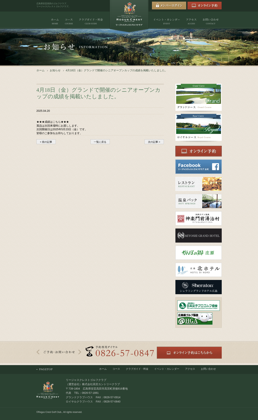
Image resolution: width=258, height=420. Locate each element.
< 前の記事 (46, 141)
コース (69, 21)
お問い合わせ (210, 21)
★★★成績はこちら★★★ (52, 121)
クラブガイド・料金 (91, 21)
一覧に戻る (100, 141)
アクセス (191, 21)
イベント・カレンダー (166, 21)
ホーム (55, 21)
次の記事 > (154, 141)
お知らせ (55, 70)
